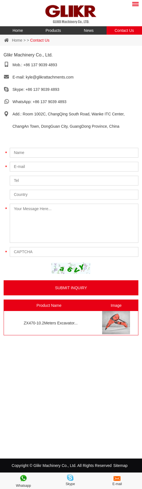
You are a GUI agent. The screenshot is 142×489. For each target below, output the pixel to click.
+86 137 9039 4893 (42, 89)
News (89, 30)
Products (53, 30)
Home (18, 30)
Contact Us (124, 30)
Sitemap (120, 465)
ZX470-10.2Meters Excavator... (51, 323)
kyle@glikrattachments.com (49, 77)
